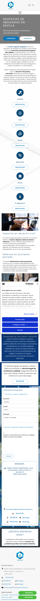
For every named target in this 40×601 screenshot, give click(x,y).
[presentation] (10, 445)
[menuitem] (5, 595)
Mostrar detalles (29, 314)
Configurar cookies (20, 325)
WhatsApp (25, 518)
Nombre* (6, 399)
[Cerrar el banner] (37, 284)
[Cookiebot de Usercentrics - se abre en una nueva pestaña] (25, 284)
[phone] (33, 5)
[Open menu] (20, 12)
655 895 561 (14, 517)
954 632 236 (20, 513)
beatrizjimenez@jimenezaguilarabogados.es (19, 509)
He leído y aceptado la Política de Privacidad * (19, 427)
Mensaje (6, 414)
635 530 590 (14, 522)
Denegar (20, 330)
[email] (29, 5)
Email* (5, 406)
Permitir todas (20, 319)
